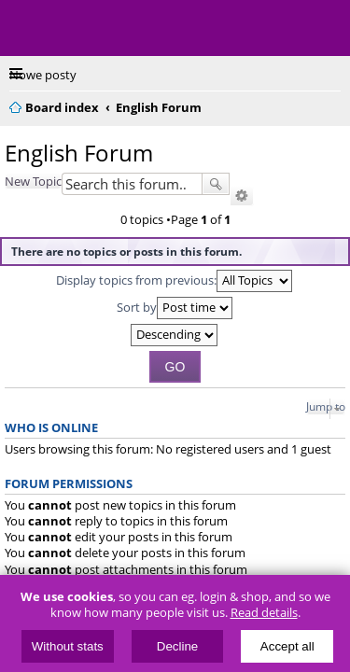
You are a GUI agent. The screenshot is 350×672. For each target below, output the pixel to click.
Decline (177, 646)
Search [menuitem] (333, 104)
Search (216, 184)
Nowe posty (43, 74)
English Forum (79, 152)
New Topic (33, 181)
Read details (264, 613)
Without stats (68, 646)
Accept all (287, 646)
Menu (28, 28)
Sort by (174, 308)
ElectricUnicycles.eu (135, 30)
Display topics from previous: (174, 281)
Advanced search (242, 196)
